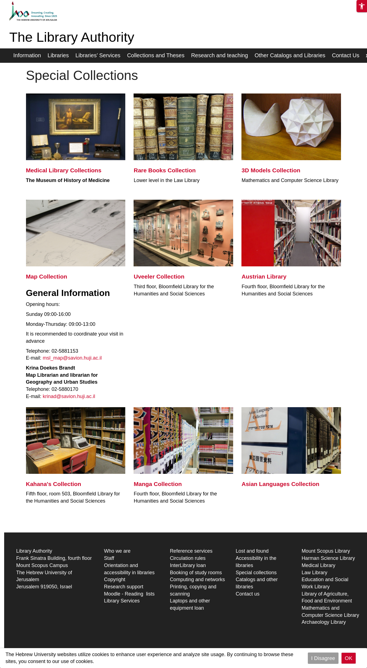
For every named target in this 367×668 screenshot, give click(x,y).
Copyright (114, 579)
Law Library (314, 572)
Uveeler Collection (159, 276)
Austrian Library (263, 276)
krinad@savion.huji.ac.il (69, 396)
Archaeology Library (323, 622)
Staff (109, 558)
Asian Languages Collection (280, 484)
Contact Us (345, 55)
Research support (123, 586)
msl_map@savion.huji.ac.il (72, 358)
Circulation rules (187, 558)
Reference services (191, 551)
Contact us (247, 594)
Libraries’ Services (98, 55)
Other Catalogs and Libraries (290, 55)
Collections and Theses (155, 55)
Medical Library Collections (63, 170)
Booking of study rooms (196, 572)
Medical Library (318, 565)
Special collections (256, 572)
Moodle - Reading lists (129, 594)
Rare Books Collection (165, 170)
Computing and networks (197, 579)
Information (27, 55)
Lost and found (252, 551)
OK (348, 658)
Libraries (58, 55)
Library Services (122, 601)
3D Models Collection (270, 170)
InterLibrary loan (188, 565)
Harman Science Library (328, 558)
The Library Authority (71, 37)
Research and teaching (219, 55)
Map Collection (46, 276)
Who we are (117, 551)
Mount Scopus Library (325, 551)
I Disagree (323, 658)
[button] (361, 6)
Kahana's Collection (53, 484)
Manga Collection (158, 484)
